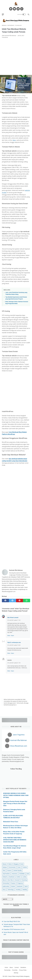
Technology (11, 889)
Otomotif (17, 880)
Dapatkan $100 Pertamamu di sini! (14, 929)
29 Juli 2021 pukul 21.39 (13, 663)
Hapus (12, 635)
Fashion (25, 867)
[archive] (7, 899)
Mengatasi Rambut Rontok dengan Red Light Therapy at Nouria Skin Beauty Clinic (15, 803)
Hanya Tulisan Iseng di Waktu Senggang (18, 976)
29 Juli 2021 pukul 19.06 (13, 645)
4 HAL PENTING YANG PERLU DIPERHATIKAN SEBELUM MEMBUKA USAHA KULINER (14, 840)
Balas (8, 635)
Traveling (18, 889)
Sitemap (16, 972)
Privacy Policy (22, 970)
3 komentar (5, 37)
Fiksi (4, 870)
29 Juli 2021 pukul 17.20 (13, 620)
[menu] (3, 14)
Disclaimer (23, 967)
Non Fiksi (10, 880)
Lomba (24, 877)
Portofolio (14, 970)
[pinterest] (19, 600)
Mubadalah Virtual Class (10, 821)
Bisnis (10, 864)
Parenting (24, 880)
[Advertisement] (16, 56)
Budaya (5, 867)
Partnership (6, 883)
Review (13, 886)
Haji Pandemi (6, 873)
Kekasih (5, 877)
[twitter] (12, 600)
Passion (13, 883)
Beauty (4, 864)
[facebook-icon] (10, 9)
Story (4, 889)
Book (21, 864)
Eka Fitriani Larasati (12, 617)
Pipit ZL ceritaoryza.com (14, 642)
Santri (26, 886)
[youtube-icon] (14, 9)
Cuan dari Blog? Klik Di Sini (12, 921)
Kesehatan (12, 877)
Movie (4, 880)
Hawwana (14, 873)
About (11, 967)
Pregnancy (20, 883)
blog (14, 140)
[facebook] (5, 600)
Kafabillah (22, 873)
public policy (6, 886)
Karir (28, 873)
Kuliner (18, 877)
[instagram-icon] (21, 9)
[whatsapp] (26, 600)
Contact (17, 967)
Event (19, 867)
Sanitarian (20, 886)
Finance (9, 870)
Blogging (16, 864)
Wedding (25, 889)
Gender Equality (17, 870)
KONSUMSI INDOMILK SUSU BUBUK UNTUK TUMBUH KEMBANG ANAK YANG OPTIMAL (16, 795)
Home (6, 967)
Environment (12, 867)
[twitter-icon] (18, 9)
